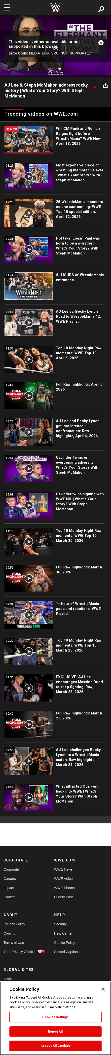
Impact (8, 888)
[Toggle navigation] (7, 7)
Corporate (11, 869)
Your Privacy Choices (16, 952)
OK (55, 48)
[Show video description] (94, 85)
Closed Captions (66, 952)
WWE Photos (64, 888)
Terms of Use (13, 943)
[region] (55, 1018)
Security (60, 924)
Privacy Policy (14, 924)
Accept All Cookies (55, 1046)
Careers (9, 879)
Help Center (63, 933)
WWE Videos (64, 879)
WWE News (63, 869)
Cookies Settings (55, 1017)
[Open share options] (105, 85)
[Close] (103, 989)
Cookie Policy (64, 943)
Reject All (55, 1031)
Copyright (10, 933)
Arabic (8, 979)
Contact (9, 897)
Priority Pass (64, 897)
